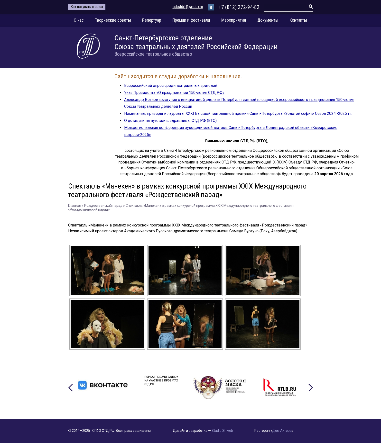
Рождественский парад (103, 206)
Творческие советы (113, 20)
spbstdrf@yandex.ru (188, 6)
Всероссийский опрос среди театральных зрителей (170, 85)
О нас (79, 20)
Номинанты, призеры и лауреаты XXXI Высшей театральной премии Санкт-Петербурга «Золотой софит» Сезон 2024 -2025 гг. (238, 113)
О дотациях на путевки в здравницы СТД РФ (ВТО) (170, 120)
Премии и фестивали (191, 20)
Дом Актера (282, 431)
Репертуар (151, 20)
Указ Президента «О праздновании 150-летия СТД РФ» (174, 92)
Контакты (298, 20)
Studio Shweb (222, 431)
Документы (267, 20)
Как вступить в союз (87, 6)
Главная (74, 206)
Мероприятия (233, 20)
